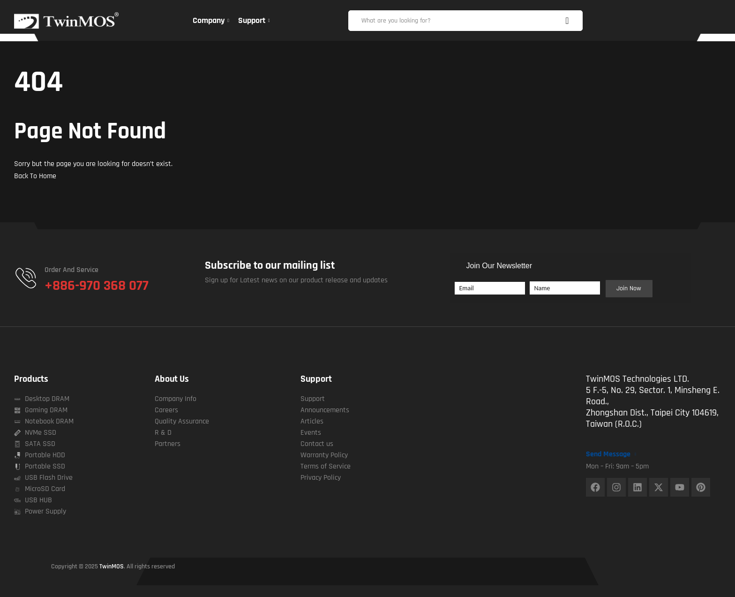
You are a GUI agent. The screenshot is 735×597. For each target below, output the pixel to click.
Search (571, 20)
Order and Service (71, 270)
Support (316, 379)
